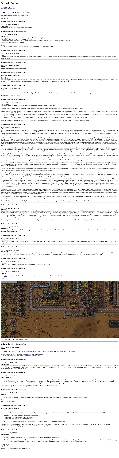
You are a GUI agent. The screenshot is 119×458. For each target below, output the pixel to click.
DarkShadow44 (8, 397)
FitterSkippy (7, 380)
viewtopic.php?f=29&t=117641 (32, 355)
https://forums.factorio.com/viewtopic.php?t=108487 (14, 15)
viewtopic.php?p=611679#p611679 (10, 401)
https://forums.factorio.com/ (8, 8)
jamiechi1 (6, 437)
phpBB (9, 448)
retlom (5, 276)
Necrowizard (7, 412)
